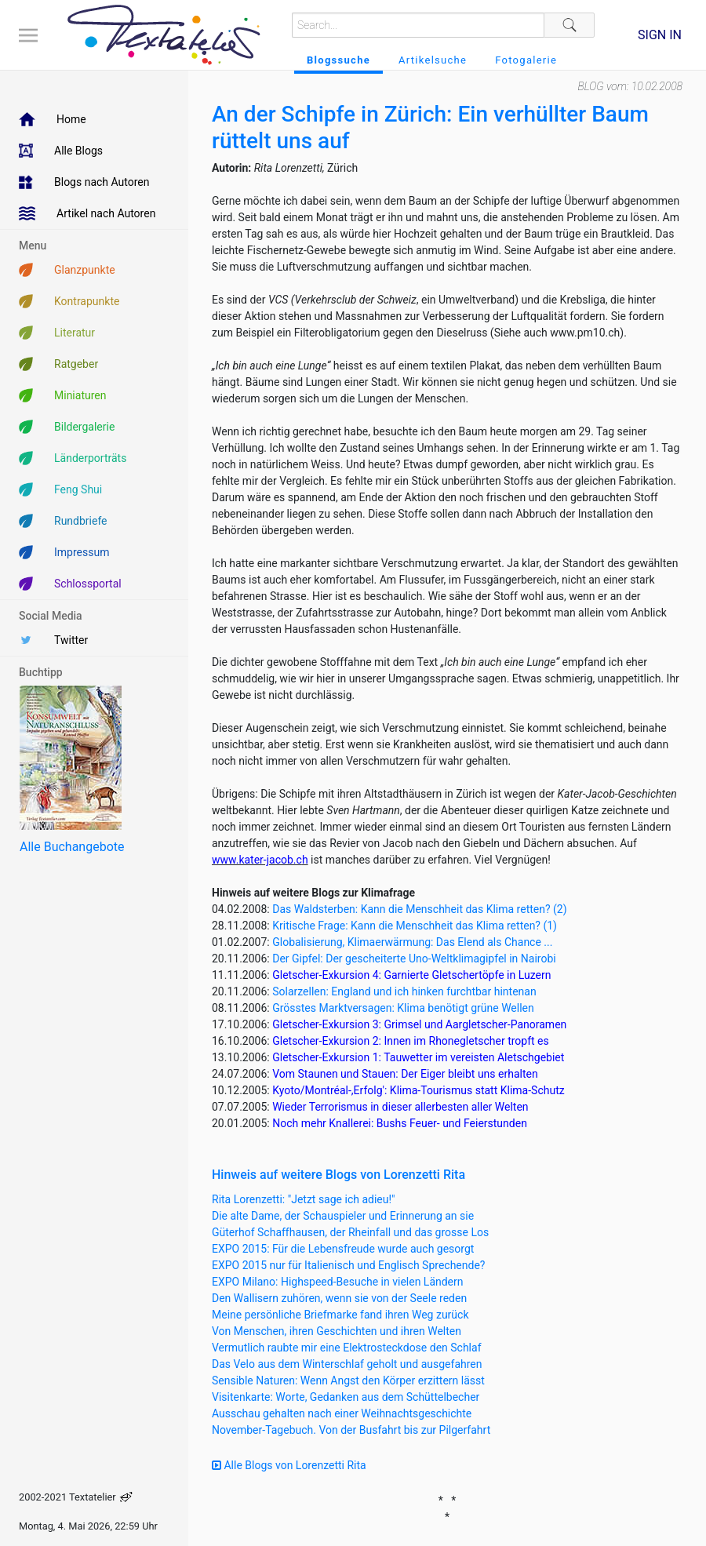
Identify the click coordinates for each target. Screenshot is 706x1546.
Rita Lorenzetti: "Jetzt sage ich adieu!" (303, 1199)
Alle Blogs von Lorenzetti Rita (289, 1465)
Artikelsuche (432, 60)
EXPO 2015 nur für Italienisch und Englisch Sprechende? (348, 1265)
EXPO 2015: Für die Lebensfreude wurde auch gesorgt (343, 1248)
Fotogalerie (526, 60)
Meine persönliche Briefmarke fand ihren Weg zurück (340, 1314)
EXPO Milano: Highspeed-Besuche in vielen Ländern (338, 1281)
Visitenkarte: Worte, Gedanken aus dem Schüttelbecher (345, 1397)
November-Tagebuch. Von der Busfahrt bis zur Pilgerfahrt (351, 1430)
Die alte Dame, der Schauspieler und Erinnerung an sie (343, 1216)
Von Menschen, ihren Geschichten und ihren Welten (336, 1331)
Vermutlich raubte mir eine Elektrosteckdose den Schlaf (347, 1347)
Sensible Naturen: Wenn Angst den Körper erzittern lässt (348, 1380)
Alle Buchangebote (72, 846)
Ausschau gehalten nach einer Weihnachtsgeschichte (341, 1413)
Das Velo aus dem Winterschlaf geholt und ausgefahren (347, 1364)
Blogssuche (338, 60)
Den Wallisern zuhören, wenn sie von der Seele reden (339, 1298)
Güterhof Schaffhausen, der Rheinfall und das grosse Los (350, 1232)
